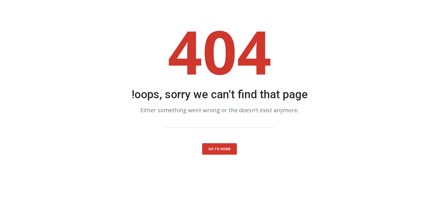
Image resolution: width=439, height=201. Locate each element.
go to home (219, 149)
